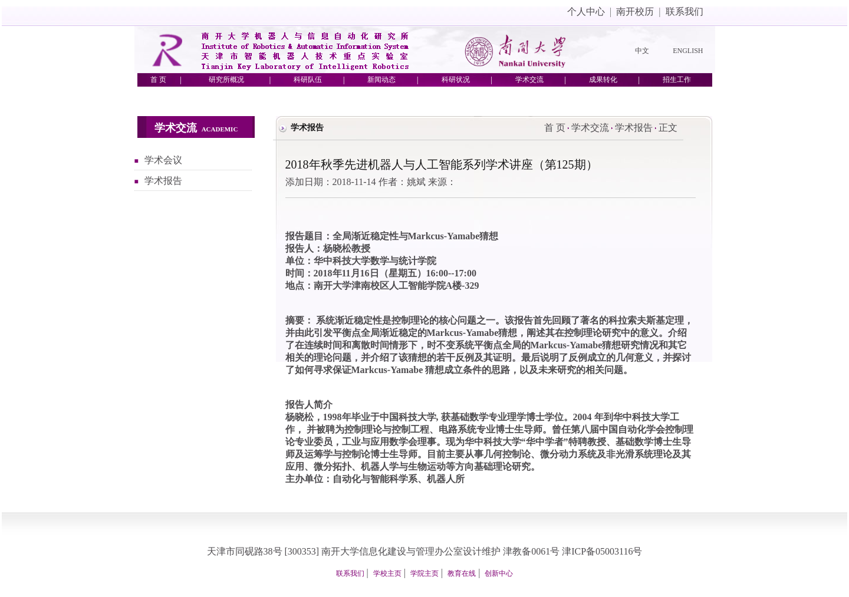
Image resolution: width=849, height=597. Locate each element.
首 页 (554, 128)
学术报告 (163, 181)
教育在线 (461, 573)
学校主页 (387, 573)
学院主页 (424, 573)
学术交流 (590, 128)
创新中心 (499, 573)
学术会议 (163, 160)
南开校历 (635, 11)
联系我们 (684, 11)
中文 (642, 51)
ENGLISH (688, 51)
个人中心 (586, 11)
